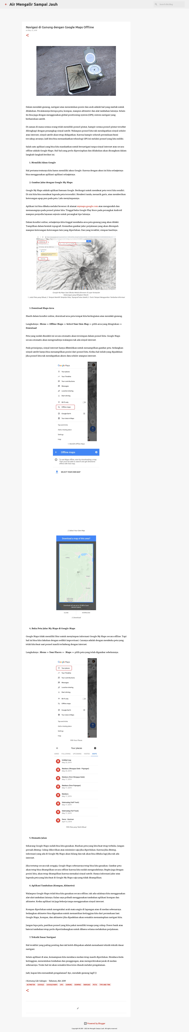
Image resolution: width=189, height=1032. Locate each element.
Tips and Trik (105, 984)
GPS (61, 984)
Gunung (69, 984)
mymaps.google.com (87, 206)
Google (41, 984)
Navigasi (87, 984)
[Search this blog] (172, 4)
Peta (95, 984)
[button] (27, 35)
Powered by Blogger (94, 1023)
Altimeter (31, 984)
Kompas (78, 984)
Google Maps (52, 984)
